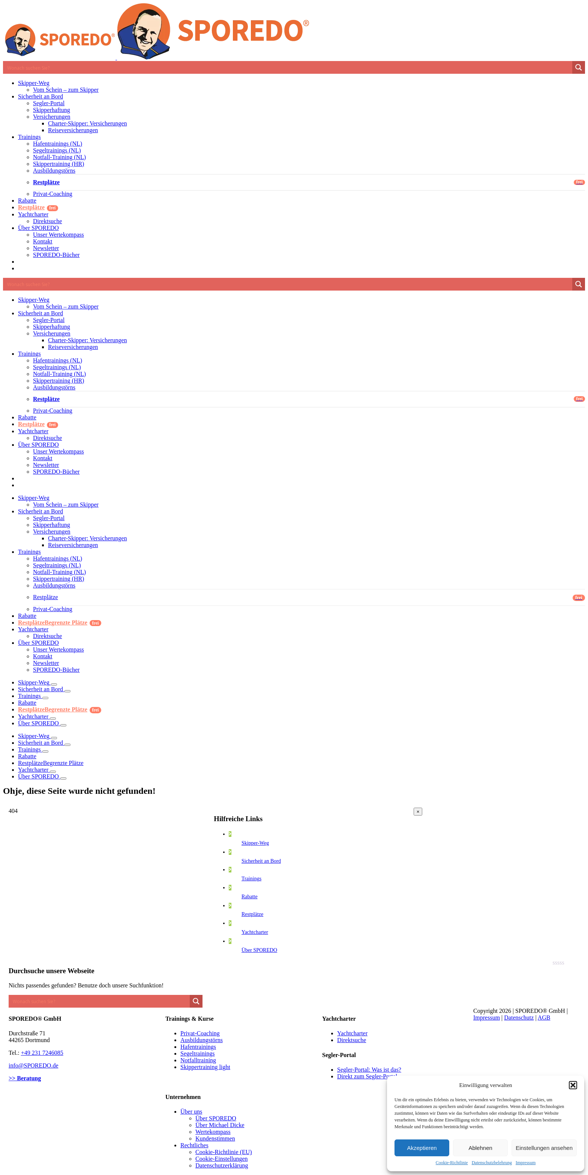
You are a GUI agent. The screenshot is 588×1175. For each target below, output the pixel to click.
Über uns (191, 1111)
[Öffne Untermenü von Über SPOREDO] (63, 725)
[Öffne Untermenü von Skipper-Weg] (54, 684)
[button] (573, 1085)
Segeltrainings (197, 1053)
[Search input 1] (288, 67)
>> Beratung (25, 1078)
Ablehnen (480, 1148)
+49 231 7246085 (42, 1053)
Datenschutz (519, 1017)
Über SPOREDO (259, 950)
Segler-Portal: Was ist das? (369, 1069)
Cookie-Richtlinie (452, 1162)
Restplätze (252, 914)
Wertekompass (213, 1132)
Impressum (526, 1162)
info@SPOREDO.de (33, 1065)
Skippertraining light (205, 1067)
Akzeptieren (421, 1148)
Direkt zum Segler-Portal (367, 1076)
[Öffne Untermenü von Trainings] (45, 698)
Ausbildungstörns (201, 1040)
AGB (544, 1017)
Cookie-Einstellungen (221, 1159)
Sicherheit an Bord (261, 861)
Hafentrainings (198, 1047)
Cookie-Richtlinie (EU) (223, 1152)
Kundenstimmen (215, 1138)
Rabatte (250, 896)
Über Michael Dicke (219, 1125)
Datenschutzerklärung (221, 1165)
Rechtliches (194, 1145)
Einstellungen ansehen (544, 1148)
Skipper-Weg (255, 843)
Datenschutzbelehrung (492, 1162)
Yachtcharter (255, 932)
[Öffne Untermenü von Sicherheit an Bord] (67, 691)
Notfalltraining (198, 1060)
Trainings (251, 878)
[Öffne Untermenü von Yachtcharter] (53, 718)
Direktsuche (351, 1040)
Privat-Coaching (200, 1033)
